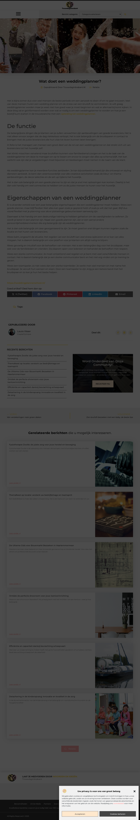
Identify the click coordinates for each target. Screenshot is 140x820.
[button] (134, 791)
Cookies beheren (117, 814)
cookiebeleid (118, 803)
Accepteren (80, 814)
